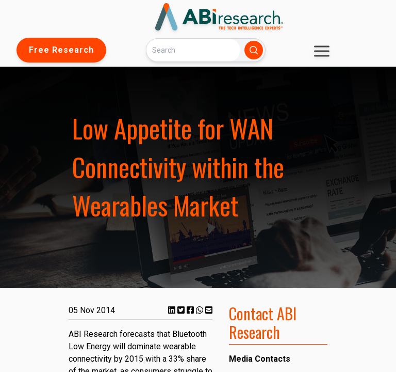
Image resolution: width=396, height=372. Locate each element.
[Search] (193, 50)
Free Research (61, 50)
